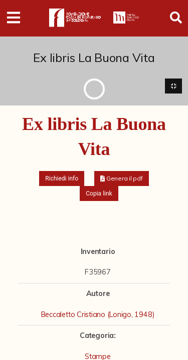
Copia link (99, 193)
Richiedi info (61, 178)
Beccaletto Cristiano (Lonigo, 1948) (98, 314)
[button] (121, 178)
